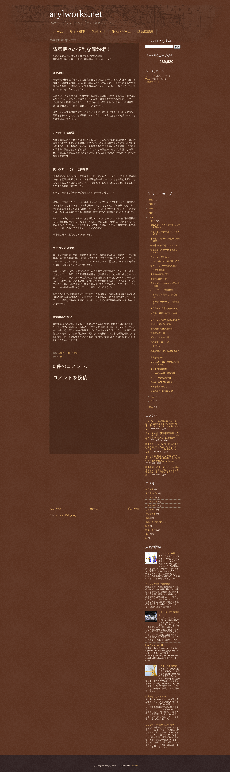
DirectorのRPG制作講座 (161, 382)
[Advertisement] (94, 480)
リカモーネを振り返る (168, 666)
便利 (62, 356)
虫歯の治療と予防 (158, 279)
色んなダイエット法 (159, 342)
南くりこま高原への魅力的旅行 (165, 319)
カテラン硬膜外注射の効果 (157, 584)
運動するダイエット (159, 333)
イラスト (149, 489)
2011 (151, 208)
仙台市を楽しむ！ (158, 270)
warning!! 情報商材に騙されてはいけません (165, 363)
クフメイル (150, 497)
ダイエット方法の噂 (159, 337)
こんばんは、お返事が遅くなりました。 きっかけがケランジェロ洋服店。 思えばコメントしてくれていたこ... (162, 425)
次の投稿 (55, 508)
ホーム (58, 31)
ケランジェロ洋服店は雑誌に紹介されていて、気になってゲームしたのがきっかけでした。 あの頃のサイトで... (162, 436)
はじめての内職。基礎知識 (162, 373)
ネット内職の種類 (158, 369)
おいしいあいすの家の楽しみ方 (165, 261)
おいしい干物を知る (159, 257)
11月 (153, 221)
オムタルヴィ (151, 493)
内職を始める (156, 357)
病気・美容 (150, 530)
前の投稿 (133, 508)
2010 (151, 213)
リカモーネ (150, 509)
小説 (147, 518)
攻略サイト (150, 513)
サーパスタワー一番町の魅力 (163, 265)
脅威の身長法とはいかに (161, 391)
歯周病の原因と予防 (159, 274)
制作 (147, 526)
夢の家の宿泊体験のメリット (163, 245)
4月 (153, 396)
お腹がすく (155, 346)
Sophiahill (98, 31)
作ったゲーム (121, 31)
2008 (151, 407)
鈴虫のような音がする (155, 696)
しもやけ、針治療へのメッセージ (160, 724)
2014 (151, 204)
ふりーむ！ (150, 76)
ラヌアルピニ (151, 505)
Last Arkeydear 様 (154, 645)
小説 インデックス (154, 522)
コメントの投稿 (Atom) (65, 515)
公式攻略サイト (152, 82)
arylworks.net (76, 13)
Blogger (134, 765)
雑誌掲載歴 (145, 31)
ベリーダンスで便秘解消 (161, 290)
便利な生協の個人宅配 (160, 324)
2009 (151, 217)
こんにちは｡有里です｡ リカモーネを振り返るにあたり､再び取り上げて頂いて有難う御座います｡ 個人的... (162, 458)
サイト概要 (77, 31)
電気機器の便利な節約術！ (162, 328)
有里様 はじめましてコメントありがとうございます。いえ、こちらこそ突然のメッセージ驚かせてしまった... (162, 471)
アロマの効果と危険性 (160, 377)
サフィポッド (151, 501)
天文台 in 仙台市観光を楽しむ (164, 308)
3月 (153, 401)
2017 (151, 200)
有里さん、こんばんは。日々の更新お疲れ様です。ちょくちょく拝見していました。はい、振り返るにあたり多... (162, 448)
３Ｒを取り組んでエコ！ (161, 386)
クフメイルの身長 (166, 553)
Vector (148, 79)
